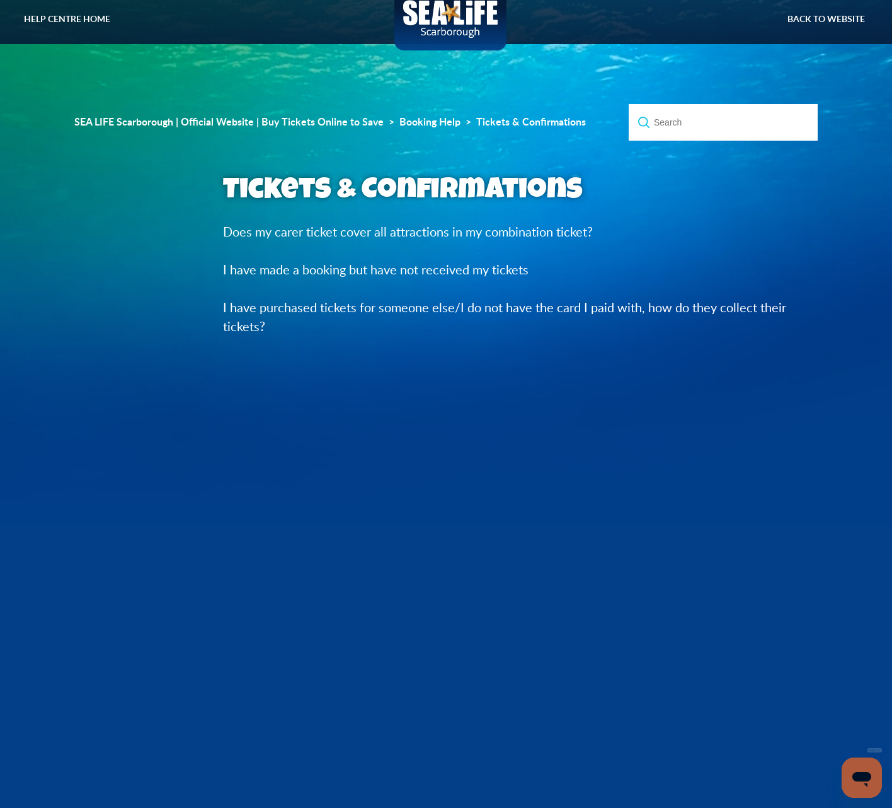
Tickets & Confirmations (531, 121)
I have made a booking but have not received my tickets (376, 269)
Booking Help (429, 121)
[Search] (723, 122)
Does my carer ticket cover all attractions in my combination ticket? (408, 232)
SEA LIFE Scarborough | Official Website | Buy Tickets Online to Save (229, 121)
